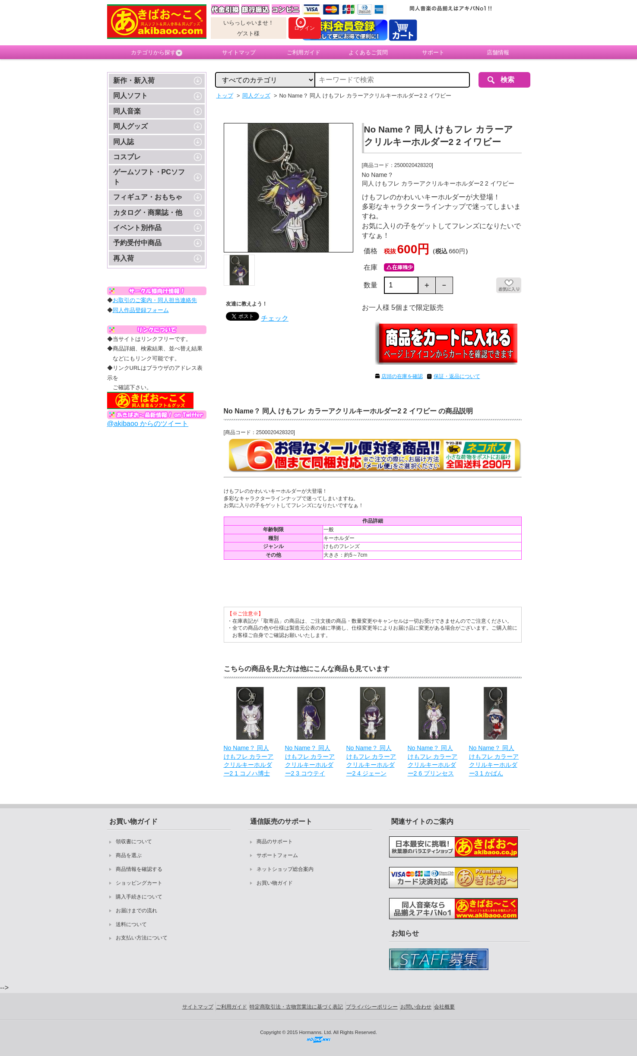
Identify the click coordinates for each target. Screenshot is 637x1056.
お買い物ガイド (275, 883)
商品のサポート (275, 841)
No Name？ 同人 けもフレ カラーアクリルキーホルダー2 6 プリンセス (433, 760)
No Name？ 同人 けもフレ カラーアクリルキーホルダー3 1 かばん (494, 760)
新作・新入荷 (134, 80)
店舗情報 (498, 52)
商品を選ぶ (129, 855)
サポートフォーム (277, 855)
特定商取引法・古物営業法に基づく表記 (296, 1006)
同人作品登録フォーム (141, 310)
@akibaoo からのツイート (148, 423)
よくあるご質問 (368, 52)
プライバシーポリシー (372, 1006)
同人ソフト (130, 95)
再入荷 (123, 258)
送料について (131, 924)
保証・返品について (457, 376)
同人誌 (123, 141)
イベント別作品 (137, 227)
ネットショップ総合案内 (285, 869)
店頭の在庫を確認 (402, 376)
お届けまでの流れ (136, 911)
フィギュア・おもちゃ (147, 197)
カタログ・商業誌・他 (147, 212)
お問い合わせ (415, 1006)
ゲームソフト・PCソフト (149, 176)
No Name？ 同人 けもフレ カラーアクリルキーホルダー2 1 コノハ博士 (249, 760)
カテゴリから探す (156, 52)
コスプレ (127, 157)
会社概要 (444, 1006)
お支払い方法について (142, 938)
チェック (274, 318)
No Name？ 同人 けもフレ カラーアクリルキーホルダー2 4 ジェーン (371, 760)
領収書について (134, 841)
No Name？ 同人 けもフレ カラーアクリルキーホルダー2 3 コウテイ (310, 760)
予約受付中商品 (137, 242)
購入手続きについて (139, 897)
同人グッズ (130, 126)
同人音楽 (127, 111)
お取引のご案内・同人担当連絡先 (155, 300)
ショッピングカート (139, 883)
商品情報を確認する (139, 869)
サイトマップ (239, 52)
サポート (433, 52)
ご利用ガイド (303, 52)
